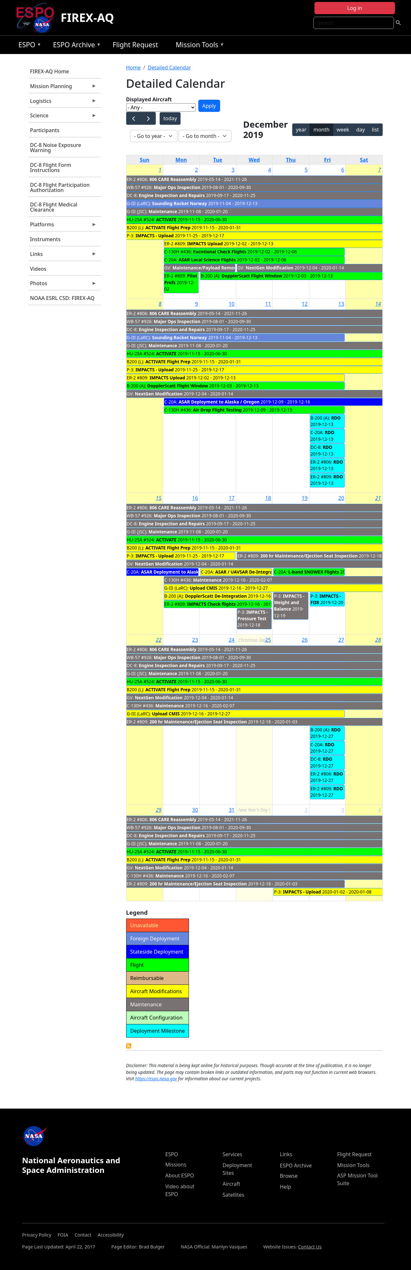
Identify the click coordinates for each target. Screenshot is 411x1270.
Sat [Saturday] (364, 159)
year (301, 129)
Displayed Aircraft (149, 99)
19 (305, 498)
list (375, 129)
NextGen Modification (270, 268)
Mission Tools (198, 45)
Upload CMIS (203, 588)
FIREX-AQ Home (49, 71)
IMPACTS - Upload (154, 235)
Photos (63, 285)
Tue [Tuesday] (217, 159)
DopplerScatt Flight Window (251, 276)
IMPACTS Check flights (211, 604)
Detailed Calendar (169, 67)
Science (63, 117)
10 (231, 303)
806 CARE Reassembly (173, 179)
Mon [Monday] (181, 159)
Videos (38, 268)
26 (305, 639)
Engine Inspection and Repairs (172, 195)
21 (378, 498)
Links (63, 255)
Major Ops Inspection (177, 187)
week (343, 129)
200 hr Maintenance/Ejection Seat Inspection (309, 556)
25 (268, 639)
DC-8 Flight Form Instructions (50, 167)
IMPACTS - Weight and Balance (289, 602)
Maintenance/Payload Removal (206, 268)
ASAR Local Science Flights (207, 260)
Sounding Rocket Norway (179, 203)
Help (285, 1186)
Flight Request (135, 44)
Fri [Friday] (327, 159)
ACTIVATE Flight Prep (168, 227)
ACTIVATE (166, 219)
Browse (289, 1175)
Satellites (233, 1194)
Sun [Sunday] (144, 159)
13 (341, 303)
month (321, 129)
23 (195, 639)
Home (133, 67)
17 (231, 498)
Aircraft (231, 1183)
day (360, 129)
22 (159, 639)
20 (341, 498)
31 (231, 809)
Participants (44, 130)
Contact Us (310, 1247)
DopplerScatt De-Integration (216, 596)
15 (159, 498)
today (170, 118)
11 (268, 303)
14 (378, 303)
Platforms (63, 226)
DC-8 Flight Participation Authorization (59, 187)
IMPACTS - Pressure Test (253, 615)
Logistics (63, 102)
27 (341, 639)
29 (159, 809)
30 (195, 809)
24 (231, 639)
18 (268, 498)
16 (195, 498)
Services (232, 1154)
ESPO (28, 45)
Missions (175, 1164)
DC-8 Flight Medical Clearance (53, 207)
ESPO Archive (75, 45)
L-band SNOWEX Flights (313, 572)
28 (378, 639)
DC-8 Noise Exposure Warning (55, 147)
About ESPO (179, 1175)
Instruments (45, 239)
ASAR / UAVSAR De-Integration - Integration (262, 572)
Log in (354, 8)
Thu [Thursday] (291, 159)
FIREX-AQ (87, 17)
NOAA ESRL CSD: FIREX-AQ (62, 298)
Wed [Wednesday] (254, 159)
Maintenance (162, 211)
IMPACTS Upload (205, 243)
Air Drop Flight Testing (217, 410)
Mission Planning (63, 88)
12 (305, 303)
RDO (336, 418)
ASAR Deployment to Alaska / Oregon (219, 402)
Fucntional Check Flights (220, 252)
